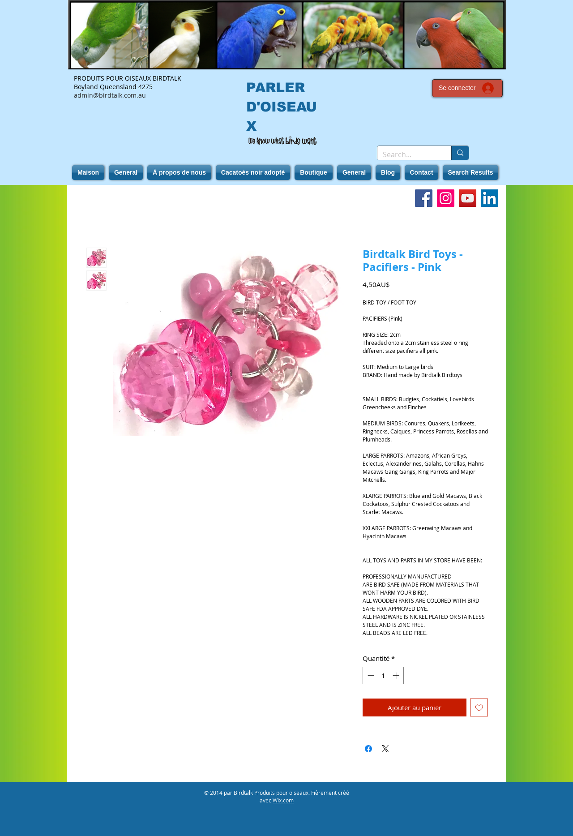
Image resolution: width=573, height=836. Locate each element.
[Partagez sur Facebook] (368, 748)
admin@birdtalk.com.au (110, 95)
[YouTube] (467, 198)
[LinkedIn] (489, 198)
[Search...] (407, 154)
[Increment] (397, 675)
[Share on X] (385, 748)
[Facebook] (423, 198)
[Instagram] (445, 198)
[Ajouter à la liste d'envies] (479, 708)
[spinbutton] (383, 675)
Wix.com (283, 800)
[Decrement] (370, 675)
